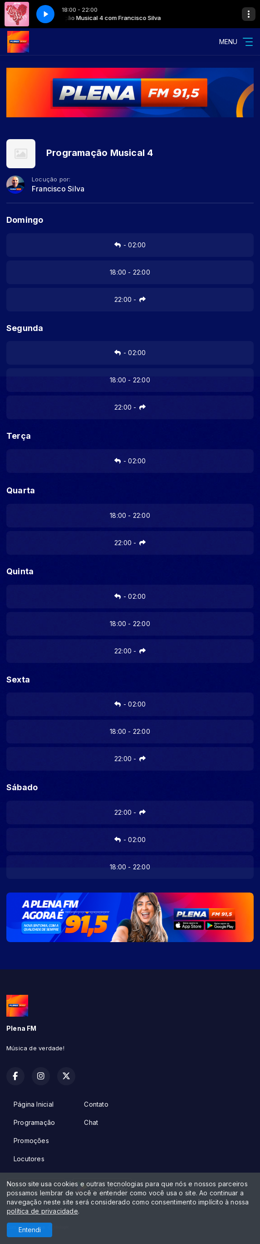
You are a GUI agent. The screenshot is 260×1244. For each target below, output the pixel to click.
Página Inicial (34, 1104)
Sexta (18, 679)
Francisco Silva (58, 189)
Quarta (20, 490)
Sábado (22, 787)
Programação (34, 1122)
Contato (96, 1104)
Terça (18, 436)
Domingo (24, 220)
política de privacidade (42, 1211)
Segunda (24, 328)
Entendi (30, 1230)
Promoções (31, 1140)
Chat (91, 1122)
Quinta (20, 571)
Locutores (29, 1159)
